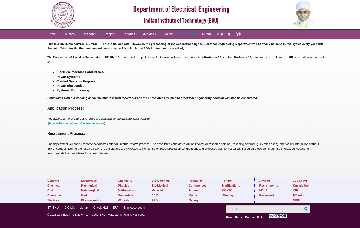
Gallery (168, 34)
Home (51, 34)
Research (90, 34)
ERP (116, 207)
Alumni (207, 34)
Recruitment (187, 34)
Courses (69, 34)
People (109, 34)
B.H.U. (261, 217)
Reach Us (232, 217)
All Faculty (248, 217)
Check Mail (100, 207)
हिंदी (238, 34)
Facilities (129, 34)
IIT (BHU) (53, 207)
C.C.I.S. (70, 207)
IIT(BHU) (223, 34)
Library (84, 207)
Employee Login (134, 207)
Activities (149, 34)
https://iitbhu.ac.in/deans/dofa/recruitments (76, 123)
